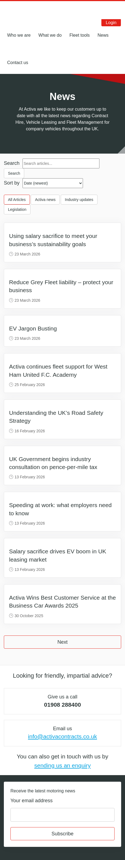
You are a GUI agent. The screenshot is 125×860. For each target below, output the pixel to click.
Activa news (45, 199)
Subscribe (62, 833)
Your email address (31, 800)
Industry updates (79, 199)
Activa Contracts (25, 10)
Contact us (17, 62)
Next (62, 642)
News (103, 35)
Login (111, 22)
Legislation (17, 209)
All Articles (17, 199)
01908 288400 (62, 704)
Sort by (12, 183)
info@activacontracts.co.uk (62, 736)
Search (12, 163)
